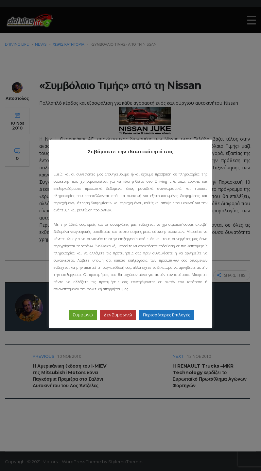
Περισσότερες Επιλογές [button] (166, 315)
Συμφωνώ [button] (83, 315)
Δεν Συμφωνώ (118, 315)
